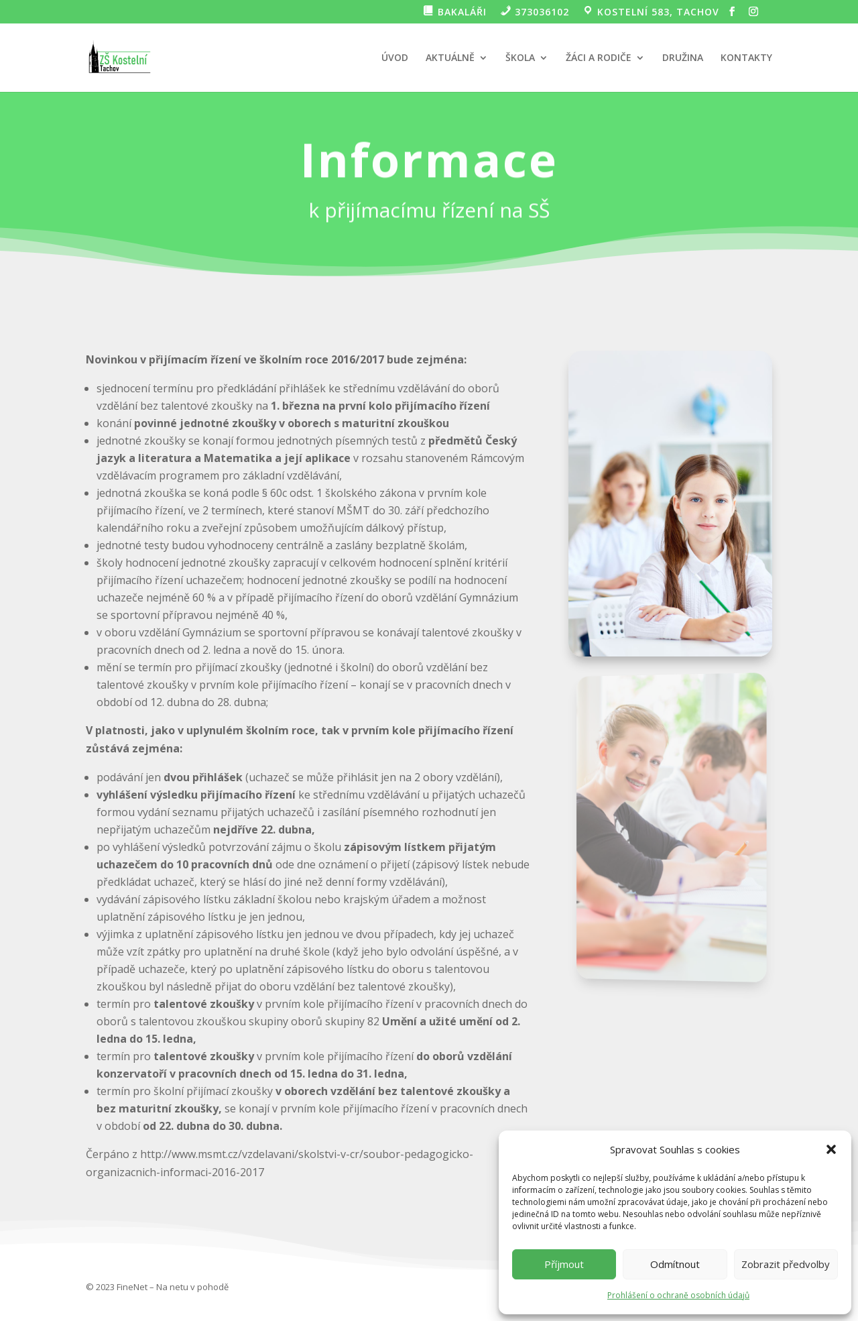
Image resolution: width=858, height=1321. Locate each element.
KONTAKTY (746, 58)
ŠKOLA (520, 58)
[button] (831, 1149)
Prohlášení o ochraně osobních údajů (678, 1295)
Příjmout (564, 1264)
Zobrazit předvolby (785, 1264)
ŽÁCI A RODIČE (598, 58)
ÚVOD (394, 58)
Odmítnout (675, 1264)
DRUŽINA (682, 58)
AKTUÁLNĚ (450, 58)
